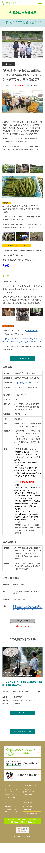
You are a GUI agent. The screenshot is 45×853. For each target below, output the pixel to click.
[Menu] (39, 2)
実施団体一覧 (27, 803)
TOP (3, 22)
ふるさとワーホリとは (11, 789)
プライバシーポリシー (31, 813)
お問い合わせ (27, 810)
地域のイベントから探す (11, 812)
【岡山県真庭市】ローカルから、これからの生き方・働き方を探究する (22, 683)
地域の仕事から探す (9, 22)
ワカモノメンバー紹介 (11, 797)
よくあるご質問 (27, 806)
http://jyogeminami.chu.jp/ (26, 382)
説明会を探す (8, 806)
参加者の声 (28, 789)
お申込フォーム (31, 330)
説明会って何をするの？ (11, 794)
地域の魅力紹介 (29, 794)
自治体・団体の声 (29, 792)
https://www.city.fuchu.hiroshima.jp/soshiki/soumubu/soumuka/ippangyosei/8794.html (22, 340)
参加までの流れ (9, 792)
